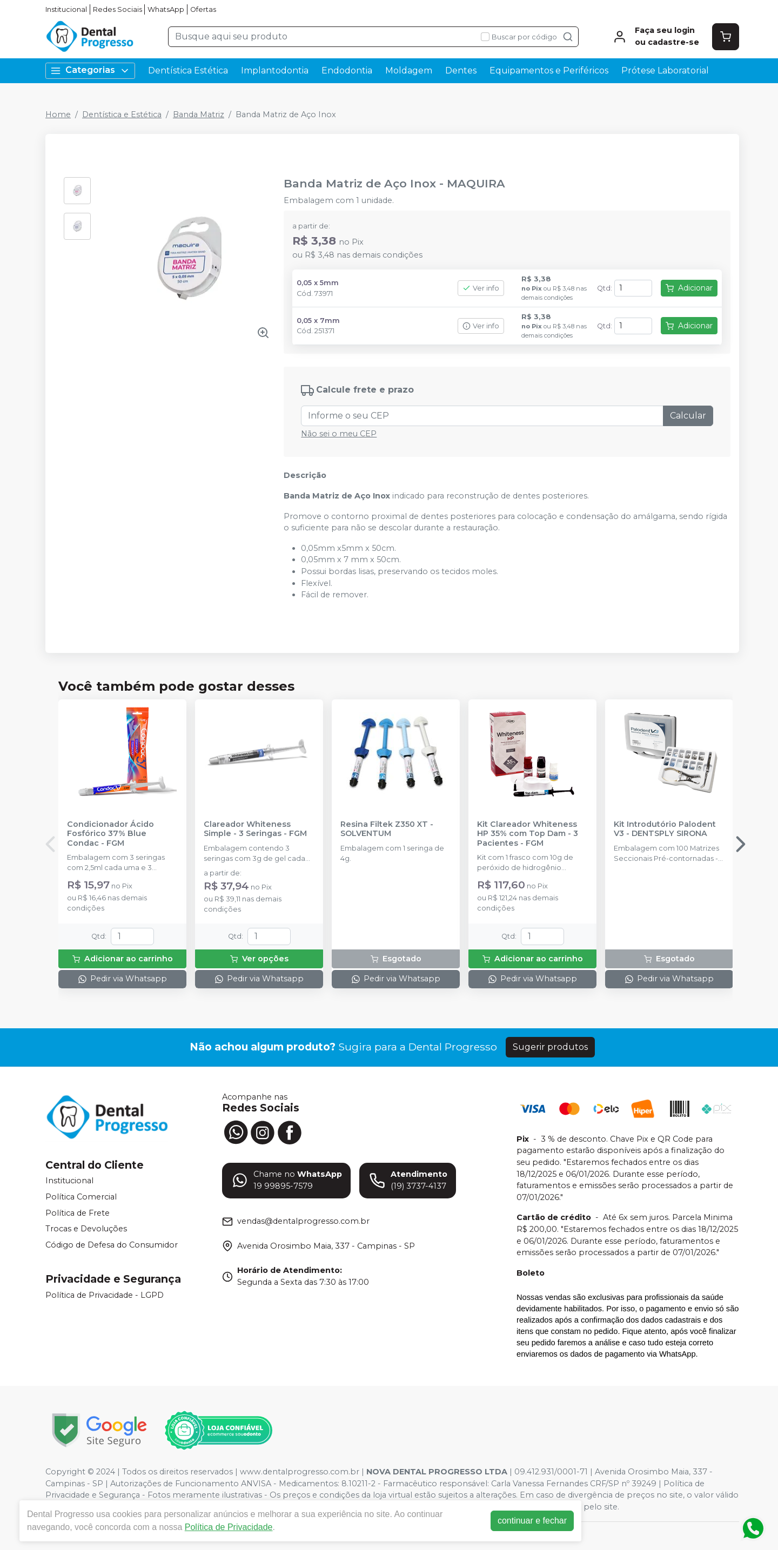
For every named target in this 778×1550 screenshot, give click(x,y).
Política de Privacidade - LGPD (104, 1295)
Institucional (66, 9)
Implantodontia (274, 70)
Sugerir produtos (550, 1047)
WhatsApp (165, 9)
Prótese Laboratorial (665, 70)
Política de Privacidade (230, 1527)
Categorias (90, 70)
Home (58, 114)
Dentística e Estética (122, 114)
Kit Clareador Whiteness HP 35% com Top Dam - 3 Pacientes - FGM (527, 834)
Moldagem (408, 70)
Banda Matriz (198, 114)
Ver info (480, 288)
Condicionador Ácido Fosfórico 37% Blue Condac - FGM (110, 834)
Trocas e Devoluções (86, 1229)
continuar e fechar (533, 1520)
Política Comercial (81, 1197)
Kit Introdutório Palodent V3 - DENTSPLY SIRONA (665, 829)
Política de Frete (77, 1213)
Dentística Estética (188, 70)
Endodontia (346, 70)
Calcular (688, 415)
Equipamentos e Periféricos (548, 70)
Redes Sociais (117, 9)
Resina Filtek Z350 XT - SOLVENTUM (386, 829)
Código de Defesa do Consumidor (111, 1245)
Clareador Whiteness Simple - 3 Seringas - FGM (255, 829)
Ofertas (203, 9)
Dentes (461, 70)
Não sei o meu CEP (339, 434)
